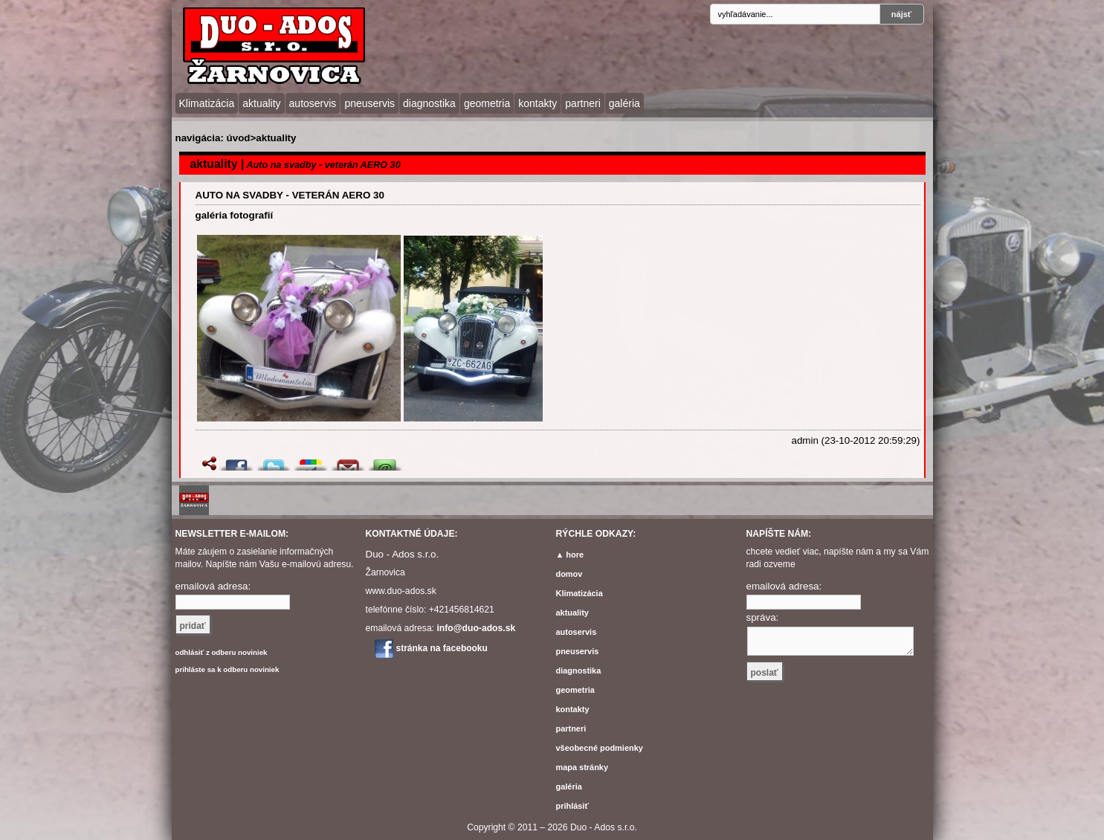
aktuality (261, 103)
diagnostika (429, 103)
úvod (239, 137)
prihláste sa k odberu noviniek (227, 669)
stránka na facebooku (442, 648)
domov (569, 573)
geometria (487, 103)
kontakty (537, 103)
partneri (582, 103)
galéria (624, 103)
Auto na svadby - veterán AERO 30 (290, 195)
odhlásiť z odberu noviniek (221, 652)
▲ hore (570, 554)
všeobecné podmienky (599, 747)
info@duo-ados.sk (475, 628)
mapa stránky (582, 767)
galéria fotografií (235, 215)
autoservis (313, 103)
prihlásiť (572, 805)
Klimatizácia (207, 103)
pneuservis (369, 103)
